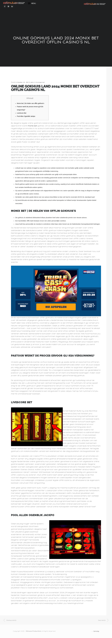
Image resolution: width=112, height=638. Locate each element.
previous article (11, 620)
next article (102, 620)
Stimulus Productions (33, 631)
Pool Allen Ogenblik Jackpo (26, 116)
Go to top (95, 631)
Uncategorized (40, 82)
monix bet (32, 126)
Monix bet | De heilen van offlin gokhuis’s (30, 103)
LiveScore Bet (21, 113)
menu (32, 4)
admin (32, 82)
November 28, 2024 (22, 82)
